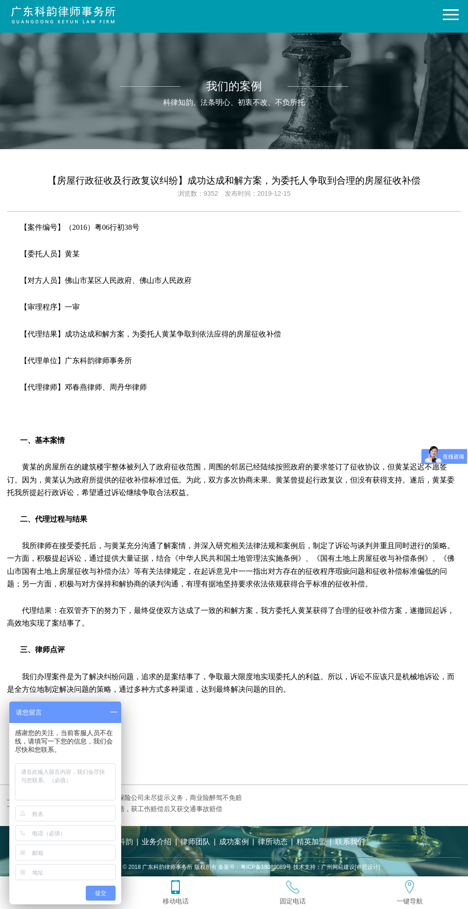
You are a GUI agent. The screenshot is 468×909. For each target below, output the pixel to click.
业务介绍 (157, 842)
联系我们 (350, 842)
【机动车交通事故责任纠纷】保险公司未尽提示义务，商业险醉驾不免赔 (137, 797)
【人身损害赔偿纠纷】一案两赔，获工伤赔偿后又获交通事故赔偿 (127, 809)
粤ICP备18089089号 (266, 867)
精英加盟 (311, 842)
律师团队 (195, 842)
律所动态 (273, 842)
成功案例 (234, 842)
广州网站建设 (338, 867)
